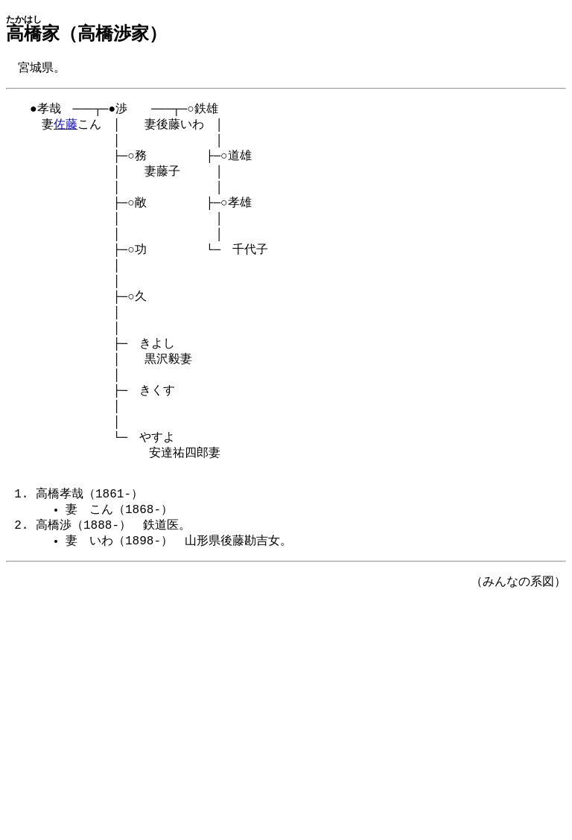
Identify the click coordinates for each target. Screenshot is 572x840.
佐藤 (65, 128)
